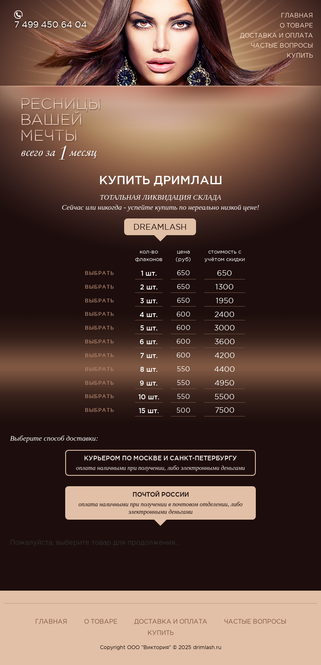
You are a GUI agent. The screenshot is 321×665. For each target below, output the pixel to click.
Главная (297, 15)
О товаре (296, 25)
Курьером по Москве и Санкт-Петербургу (160, 463)
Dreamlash (160, 226)
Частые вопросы (282, 45)
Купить (300, 55)
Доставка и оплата (276, 35)
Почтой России (160, 503)
